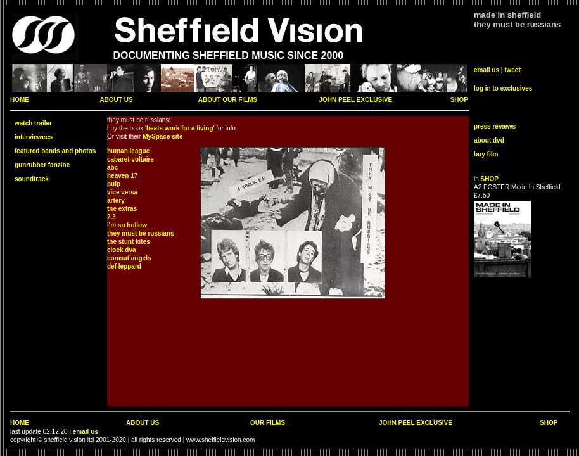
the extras (122, 208)
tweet (512, 69)
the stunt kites (128, 241)
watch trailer (33, 123)
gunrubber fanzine (42, 165)
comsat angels (129, 258)
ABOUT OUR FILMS (227, 99)
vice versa (122, 192)
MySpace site (162, 136)
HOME (19, 99)
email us (486, 69)
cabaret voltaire (130, 159)
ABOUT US (115, 99)
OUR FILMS (267, 422)
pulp (113, 183)
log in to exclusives (503, 88)
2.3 (111, 216)
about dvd (489, 140)
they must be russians (140, 233)
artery (116, 200)
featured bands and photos (55, 151)
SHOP (459, 99)
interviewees (34, 137)
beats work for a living (179, 128)
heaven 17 (122, 175)
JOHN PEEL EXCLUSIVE (355, 99)
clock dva (121, 249)
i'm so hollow (127, 225)
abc (112, 167)
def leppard (124, 266)
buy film (486, 154)
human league (128, 151)
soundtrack (32, 178)
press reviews (495, 126)
